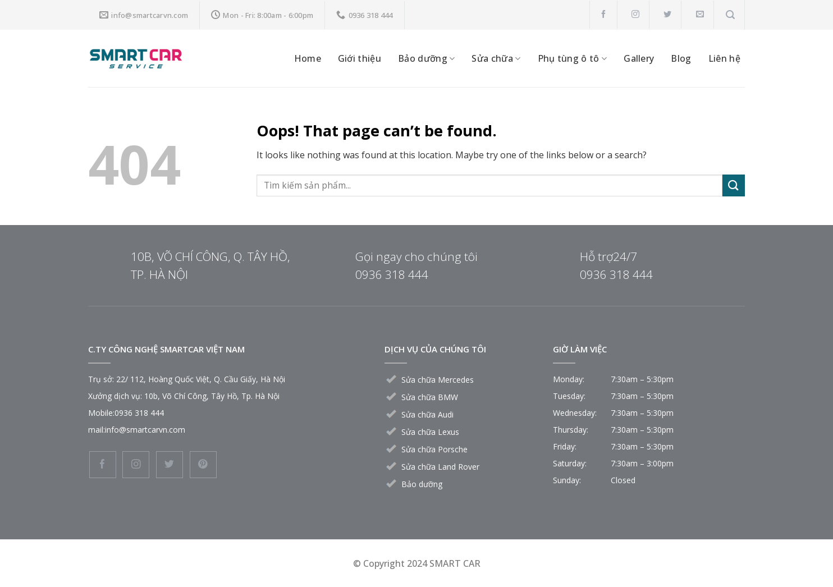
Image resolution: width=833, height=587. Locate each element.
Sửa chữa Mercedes (437, 379)
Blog (681, 58)
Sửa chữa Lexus (430, 432)
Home (307, 58)
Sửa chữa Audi (427, 414)
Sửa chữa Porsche (434, 449)
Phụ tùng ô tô (572, 58)
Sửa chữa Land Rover (440, 466)
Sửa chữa (496, 58)
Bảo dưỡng (426, 58)
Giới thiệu (359, 58)
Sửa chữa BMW (429, 397)
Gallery (639, 58)
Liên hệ (724, 58)
